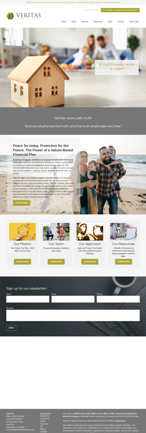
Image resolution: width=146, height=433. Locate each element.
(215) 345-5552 (91, 10)
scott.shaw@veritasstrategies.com (20, 430)
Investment (44, 419)
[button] (63, 22)
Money (43, 429)
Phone (99, 294)
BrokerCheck (120, 421)
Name (8, 294)
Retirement (44, 416)
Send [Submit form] (11, 328)
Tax (41, 426)
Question (10, 308)
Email (54, 294)
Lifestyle (43, 432)
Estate (42, 421)
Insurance (44, 424)
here (75, 416)
